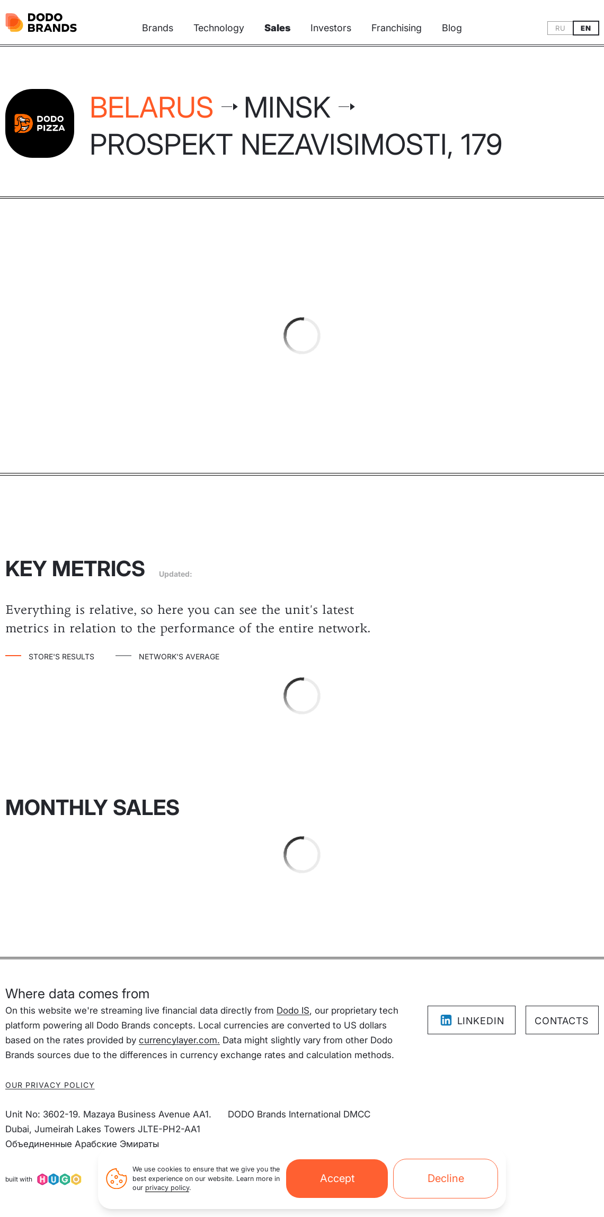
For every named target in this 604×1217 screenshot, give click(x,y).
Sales (277, 27)
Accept (337, 1183)
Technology (218, 27)
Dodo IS (293, 1010)
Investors (330, 27)
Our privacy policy (50, 1084)
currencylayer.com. (179, 1040)
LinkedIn (471, 1020)
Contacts (562, 1020)
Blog (452, 27)
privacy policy (167, 1193)
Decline (446, 1183)
